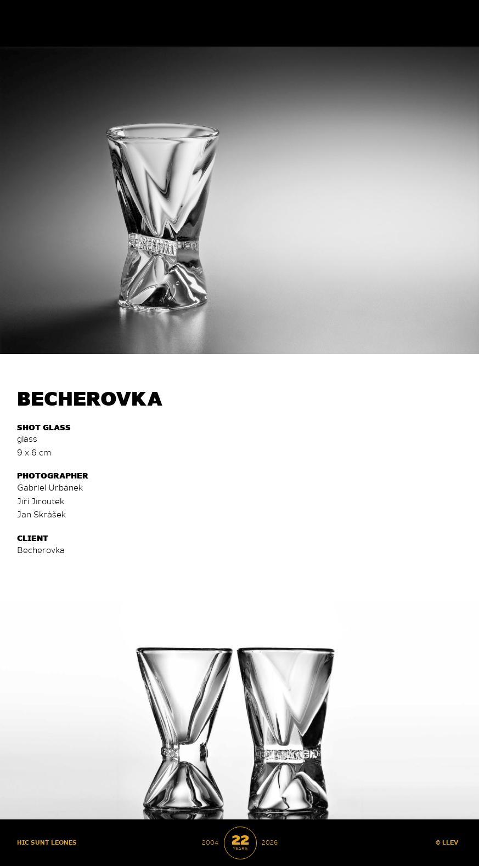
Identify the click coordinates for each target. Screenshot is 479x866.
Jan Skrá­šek (41, 514)
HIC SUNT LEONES (47, 841)
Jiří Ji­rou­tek (40, 500)
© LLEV (447, 841)
